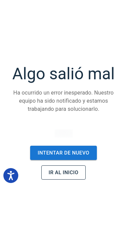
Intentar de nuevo (63, 153)
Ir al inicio (64, 172)
